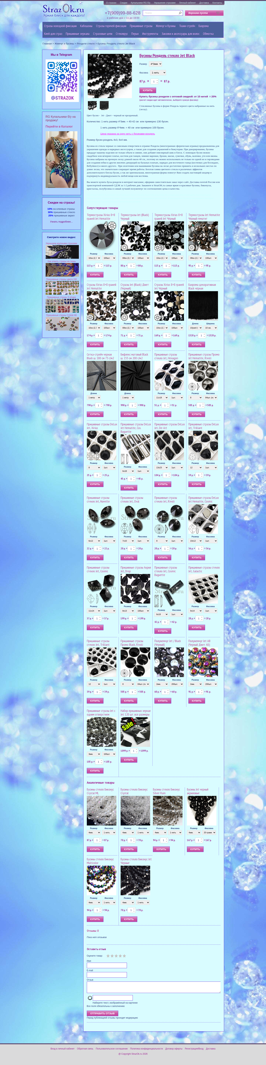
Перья (135, 33)
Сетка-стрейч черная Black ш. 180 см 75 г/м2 (100, 356)
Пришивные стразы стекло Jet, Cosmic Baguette (165, 571)
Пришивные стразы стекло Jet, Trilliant (98, 643)
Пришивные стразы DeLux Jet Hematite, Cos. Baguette (136, 428)
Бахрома (204, 26)
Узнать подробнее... (61, 221)
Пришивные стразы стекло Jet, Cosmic (98, 569)
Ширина (210, 323)
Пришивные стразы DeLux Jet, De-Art (169, 426)
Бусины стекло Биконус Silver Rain (166, 791)
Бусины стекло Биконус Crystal (134, 791)
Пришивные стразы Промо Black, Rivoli (132, 643)
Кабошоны (86, 26)
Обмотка (208, 33)
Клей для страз (53, 33)
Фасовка (143, 72)
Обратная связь (85, 1051)
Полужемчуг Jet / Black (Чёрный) (167, 643)
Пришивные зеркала (77, 33)
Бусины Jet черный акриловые (197, 791)
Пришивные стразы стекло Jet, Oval (132, 499)
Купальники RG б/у (140, 2)
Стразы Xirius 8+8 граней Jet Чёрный (169, 286)
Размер (143, 64)
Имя (89, 961)
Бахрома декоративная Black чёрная (202, 286)
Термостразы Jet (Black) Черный (135, 217)
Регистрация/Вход (194, 1051)
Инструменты (150, 33)
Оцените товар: (95, 956)
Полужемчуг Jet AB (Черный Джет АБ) (199, 643)
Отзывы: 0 (93, 930)
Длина (195, 323)
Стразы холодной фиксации (60, 26)
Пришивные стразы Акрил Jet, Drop (136, 569)
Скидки (123, 2)
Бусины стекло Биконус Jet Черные (136, 861)
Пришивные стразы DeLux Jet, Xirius (102, 426)
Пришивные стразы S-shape (61, 297)
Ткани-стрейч (187, 26)
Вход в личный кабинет (63, 1051)
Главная (47, 43)
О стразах (111, 2)
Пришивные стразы (141, 26)
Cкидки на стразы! (61, 202)
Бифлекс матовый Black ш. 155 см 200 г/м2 (134, 356)
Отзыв (90, 980)
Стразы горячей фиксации (111, 26)
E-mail (90, 970)
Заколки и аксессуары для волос (181, 33)
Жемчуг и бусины (165, 26)
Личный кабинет (187, 2)
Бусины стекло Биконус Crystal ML (100, 791)
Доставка (204, 2)
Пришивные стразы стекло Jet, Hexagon (166, 356)
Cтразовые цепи (102, 33)
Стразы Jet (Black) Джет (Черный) (135, 286)
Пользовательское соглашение (112, 1051)
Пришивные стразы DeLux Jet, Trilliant (203, 426)
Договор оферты (173, 1051)
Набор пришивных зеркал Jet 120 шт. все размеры (136, 712)
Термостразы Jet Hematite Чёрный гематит (204, 217)
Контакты (217, 2)
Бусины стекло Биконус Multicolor (100, 861)
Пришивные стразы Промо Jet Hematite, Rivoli (203, 356)
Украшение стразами (164, 2)
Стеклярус (122, 33)
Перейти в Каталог (59, 126)
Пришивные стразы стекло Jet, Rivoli (165, 499)
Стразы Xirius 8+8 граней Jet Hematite (101, 286)
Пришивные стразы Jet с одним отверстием (101, 712)
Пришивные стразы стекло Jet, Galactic (204, 569)
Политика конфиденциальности (146, 1051)
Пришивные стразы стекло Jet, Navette (98, 499)
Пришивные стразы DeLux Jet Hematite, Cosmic (203, 499)
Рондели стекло (86, 43)
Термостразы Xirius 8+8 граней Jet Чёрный (168, 217)
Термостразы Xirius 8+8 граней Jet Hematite (101, 217)
